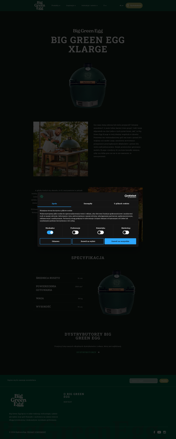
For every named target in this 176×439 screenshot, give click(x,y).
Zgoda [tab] (54, 203)
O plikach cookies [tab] (121, 203)
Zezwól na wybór (88, 241)
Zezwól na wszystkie (120, 241)
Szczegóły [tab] (88, 203)
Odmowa (55, 241)
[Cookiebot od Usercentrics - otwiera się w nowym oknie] (126, 196)
